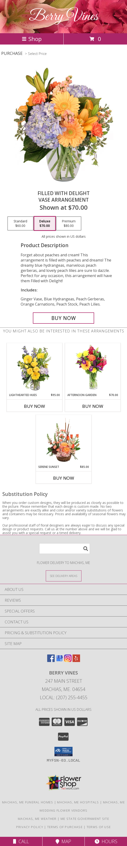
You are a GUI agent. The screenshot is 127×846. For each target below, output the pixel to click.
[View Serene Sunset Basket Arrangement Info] (63, 440)
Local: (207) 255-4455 (63, 697)
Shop (32, 39)
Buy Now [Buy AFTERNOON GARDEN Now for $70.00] (92, 406)
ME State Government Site (85, 819)
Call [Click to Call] (21, 841)
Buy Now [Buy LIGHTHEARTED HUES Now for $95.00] (34, 406)
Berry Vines (63, 16)
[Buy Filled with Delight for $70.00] (63, 318)
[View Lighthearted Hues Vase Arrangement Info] (34, 368)
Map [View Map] (63, 841)
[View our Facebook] (51, 660)
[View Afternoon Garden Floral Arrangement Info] (92, 368)
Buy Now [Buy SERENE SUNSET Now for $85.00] (63, 478)
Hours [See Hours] (106, 841)
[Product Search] (64, 548)
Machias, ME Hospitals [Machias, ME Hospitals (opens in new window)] (78, 802)
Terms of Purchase (65, 827)
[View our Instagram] (68, 660)
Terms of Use (99, 827)
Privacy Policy (29, 827)
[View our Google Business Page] (59, 660)
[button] (63, 751)
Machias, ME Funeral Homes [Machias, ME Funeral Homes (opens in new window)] (27, 802)
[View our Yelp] (76, 660)
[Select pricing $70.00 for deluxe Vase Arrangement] (44, 223)
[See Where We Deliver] (63, 575)
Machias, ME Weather (37, 819)
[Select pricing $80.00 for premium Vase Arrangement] (68, 223)
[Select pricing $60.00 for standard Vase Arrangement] (20, 223)
